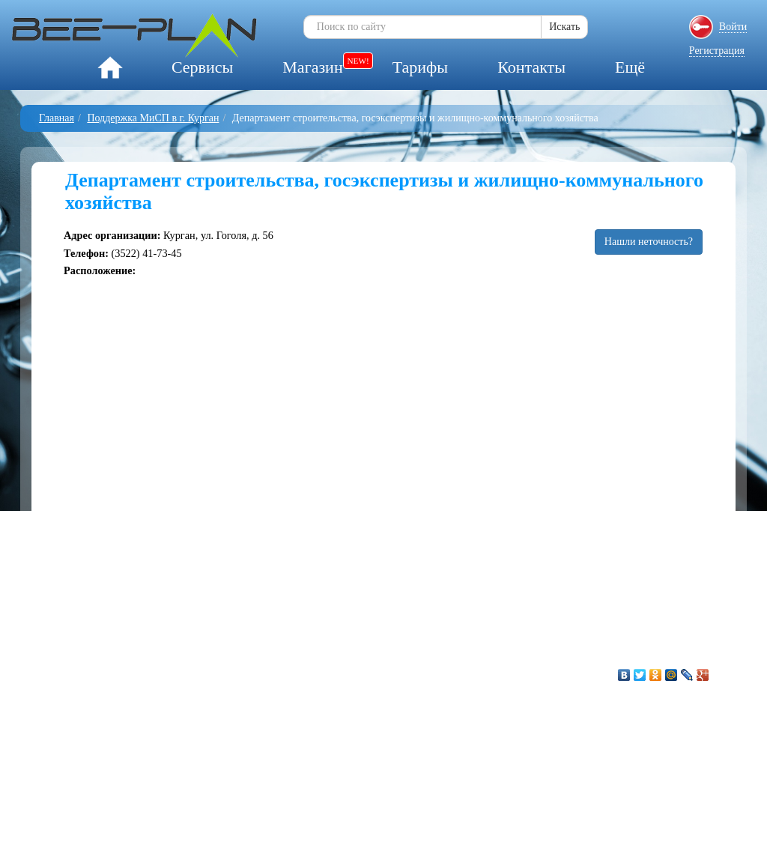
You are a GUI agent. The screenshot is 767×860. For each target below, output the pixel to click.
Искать (564, 26)
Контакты (531, 67)
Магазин (312, 67)
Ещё (630, 67)
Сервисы (202, 67)
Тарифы (420, 67)
